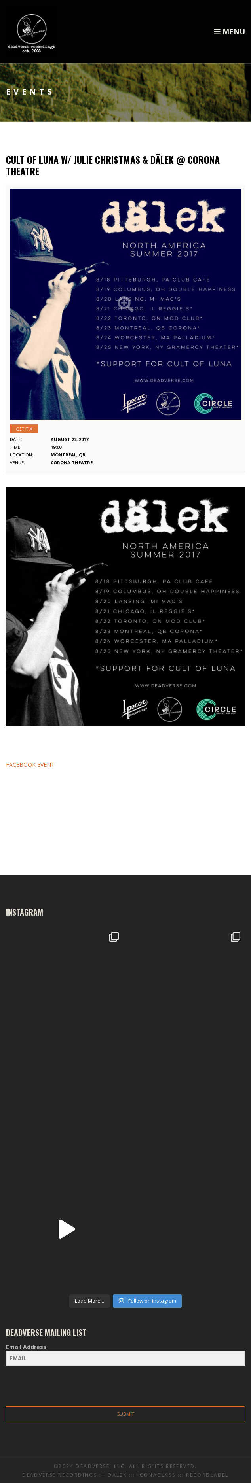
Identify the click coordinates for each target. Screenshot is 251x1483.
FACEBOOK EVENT (30, 764)
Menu (229, 31)
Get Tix (24, 429)
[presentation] (54, 1386)
